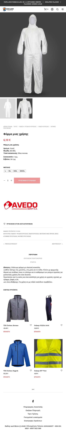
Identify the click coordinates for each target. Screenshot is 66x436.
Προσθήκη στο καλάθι (27, 180)
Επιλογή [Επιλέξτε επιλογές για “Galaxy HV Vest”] (37, 377)
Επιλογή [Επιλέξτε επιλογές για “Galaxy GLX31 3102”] (37, 332)
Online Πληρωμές (33, 410)
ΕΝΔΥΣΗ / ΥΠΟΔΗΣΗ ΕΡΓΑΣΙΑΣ (27, 126)
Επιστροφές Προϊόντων (33, 420)
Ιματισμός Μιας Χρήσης (47, 233)
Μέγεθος (6, 167)
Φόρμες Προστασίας (24, 236)
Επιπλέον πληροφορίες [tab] (33, 258)
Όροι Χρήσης (33, 413)
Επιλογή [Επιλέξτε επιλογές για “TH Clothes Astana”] (6, 332)
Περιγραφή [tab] (33, 254)
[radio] (5, 171)
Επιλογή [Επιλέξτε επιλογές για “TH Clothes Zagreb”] (6, 377)
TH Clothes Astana (10, 325)
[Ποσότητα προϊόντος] (7, 180)
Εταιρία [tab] (33, 262)
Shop (15, 126)
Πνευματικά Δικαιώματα (33, 417)
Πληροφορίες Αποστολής (33, 407)
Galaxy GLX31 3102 (41, 325)
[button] (46, 9)
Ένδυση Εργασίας (43, 126)
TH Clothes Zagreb (10, 371)
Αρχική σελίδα (7, 126)
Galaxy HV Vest (40, 371)
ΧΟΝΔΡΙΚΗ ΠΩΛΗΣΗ (52, 2)
